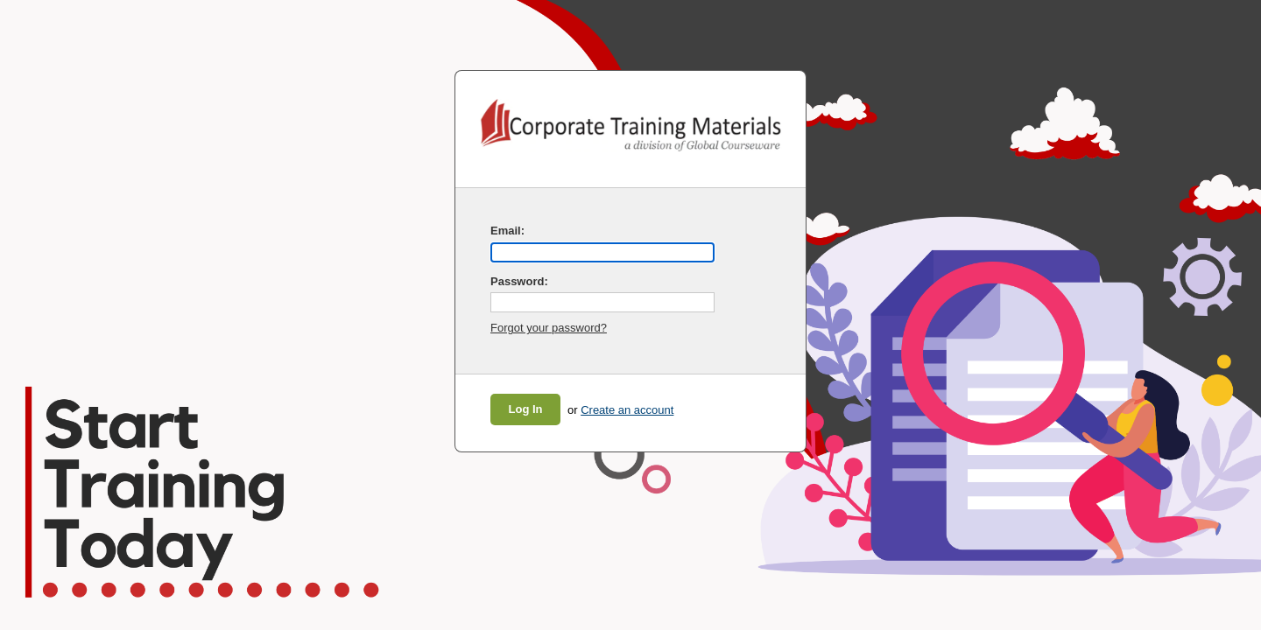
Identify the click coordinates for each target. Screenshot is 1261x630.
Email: (507, 230)
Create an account (627, 409)
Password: (519, 281)
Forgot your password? (548, 327)
